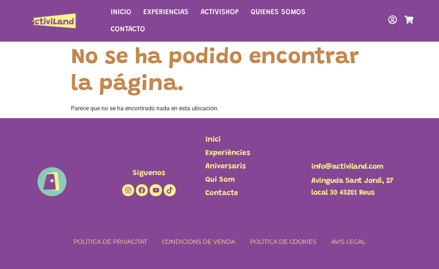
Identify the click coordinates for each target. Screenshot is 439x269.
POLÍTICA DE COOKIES (283, 241)
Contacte (221, 193)
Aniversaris (225, 166)
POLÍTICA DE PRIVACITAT (110, 241)
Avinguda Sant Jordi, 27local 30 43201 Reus (352, 187)
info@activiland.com (347, 167)
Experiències (227, 153)
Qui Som (220, 180)
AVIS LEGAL (348, 241)
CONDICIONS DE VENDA (198, 241)
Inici (213, 139)
